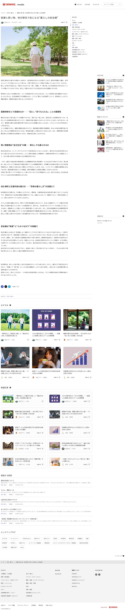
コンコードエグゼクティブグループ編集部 (64, 543)
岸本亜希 (63, 538)
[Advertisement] (110, 42)
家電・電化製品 (76, 27)
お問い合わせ (49, 605)
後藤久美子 (14, 547)
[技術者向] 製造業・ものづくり (80, 54)
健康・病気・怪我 (76, 38)
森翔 (87, 538)
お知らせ (110, 216)
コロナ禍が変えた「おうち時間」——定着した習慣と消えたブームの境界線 (46, 334)
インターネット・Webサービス (80, 31)
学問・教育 (75, 47)
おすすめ (87, 4)
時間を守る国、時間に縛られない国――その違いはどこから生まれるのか (15, 372)
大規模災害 (75, 56)
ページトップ (119, 556)
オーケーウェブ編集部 (35, 543)
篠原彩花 (71, 538)
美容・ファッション (77, 36)
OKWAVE (74, 574)
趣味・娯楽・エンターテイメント (80, 34)
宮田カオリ (37, 538)
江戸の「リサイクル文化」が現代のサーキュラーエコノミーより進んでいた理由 (29, 444)
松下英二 (13, 543)
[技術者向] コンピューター (78, 52)
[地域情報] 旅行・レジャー (78, 49)
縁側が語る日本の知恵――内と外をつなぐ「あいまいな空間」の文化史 (77, 334)
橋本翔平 (4, 543)
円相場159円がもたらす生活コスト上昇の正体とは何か (77, 372)
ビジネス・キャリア (77, 40)
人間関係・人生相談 (77, 22)
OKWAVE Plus (76, 583)
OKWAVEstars (27, 538)
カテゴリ (78, 4)
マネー (73, 45)
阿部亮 (55, 538)
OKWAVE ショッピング (78, 580)
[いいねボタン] (66, 22)
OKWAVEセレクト (77, 577)
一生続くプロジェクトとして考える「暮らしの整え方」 (76, 460)
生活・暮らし (10, 13)
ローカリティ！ (15, 538)
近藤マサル (22, 543)
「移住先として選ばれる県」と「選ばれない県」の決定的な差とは (15, 334)
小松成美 (4, 547)
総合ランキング (110, 117)
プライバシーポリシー (23, 605)
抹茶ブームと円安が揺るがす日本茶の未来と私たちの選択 (46, 372)
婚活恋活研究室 (84, 543)
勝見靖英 (47, 543)
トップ (2, 13)
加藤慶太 (80, 538)
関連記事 (6, 387)
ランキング (96, 4)
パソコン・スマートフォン (78, 29)
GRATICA (74, 586)
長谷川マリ (47, 538)
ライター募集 (11, 605)
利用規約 (33, 605)
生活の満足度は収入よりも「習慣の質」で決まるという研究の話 (29, 460)
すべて (73, 20)
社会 (73, 43)
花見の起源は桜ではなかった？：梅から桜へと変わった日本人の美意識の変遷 (76, 444)
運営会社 (41, 605)
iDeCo (22, 547)
